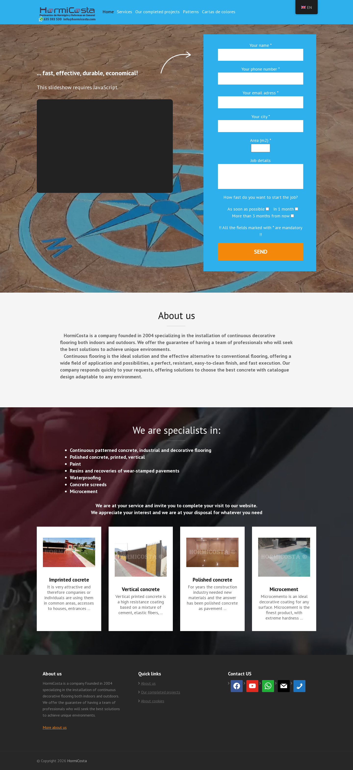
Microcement (284, 589)
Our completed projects (157, 11)
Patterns (191, 11)
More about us (55, 727)
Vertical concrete (141, 589)
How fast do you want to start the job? (260, 197)
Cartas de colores (218, 11)
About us (148, 683)
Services (124, 11)
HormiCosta (77, 760)
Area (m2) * (260, 140)
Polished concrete (212, 579)
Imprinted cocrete (69, 579)
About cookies (152, 700)
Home (108, 11)
